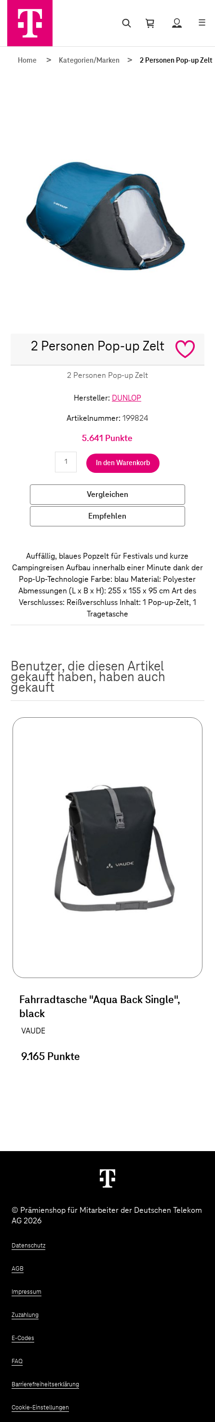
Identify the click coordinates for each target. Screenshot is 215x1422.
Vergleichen (107, 494)
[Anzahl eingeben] (66, 462)
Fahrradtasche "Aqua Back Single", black (99, 1007)
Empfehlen (107, 516)
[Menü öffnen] (202, 23)
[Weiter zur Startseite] (107, 1178)
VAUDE (33, 1031)
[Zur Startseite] (30, 23)
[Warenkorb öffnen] (150, 23)
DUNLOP (126, 398)
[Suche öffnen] (125, 23)
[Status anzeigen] (177, 23)
